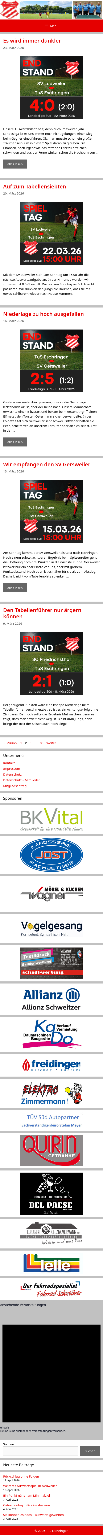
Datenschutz (12, 774)
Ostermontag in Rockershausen (26, 1505)
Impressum (11, 768)
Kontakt (9, 763)
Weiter (53, 743)
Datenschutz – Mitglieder (21, 780)
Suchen (8, 1444)
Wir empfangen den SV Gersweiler (46, 464)
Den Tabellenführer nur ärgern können (42, 613)
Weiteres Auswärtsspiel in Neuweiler (30, 1486)
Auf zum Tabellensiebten (34, 186)
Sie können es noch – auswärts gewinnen (33, 1515)
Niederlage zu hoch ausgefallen (43, 313)
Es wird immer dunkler (32, 40)
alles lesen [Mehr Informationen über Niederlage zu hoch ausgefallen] (15, 442)
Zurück (10, 743)
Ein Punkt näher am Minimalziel (26, 1495)
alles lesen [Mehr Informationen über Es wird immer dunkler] (15, 164)
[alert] (51, 1372)
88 (42, 743)
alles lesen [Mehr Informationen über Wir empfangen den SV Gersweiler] (15, 588)
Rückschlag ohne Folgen (21, 1476)
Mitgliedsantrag (14, 786)
